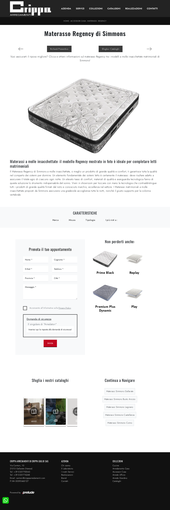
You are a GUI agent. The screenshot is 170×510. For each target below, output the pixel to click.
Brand (63, 478)
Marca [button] (55, 220)
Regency (102, 21)
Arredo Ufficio (119, 474)
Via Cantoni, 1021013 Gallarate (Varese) (21, 467)
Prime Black (105, 273)
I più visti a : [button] (112, 220)
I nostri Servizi (67, 471)
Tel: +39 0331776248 (20, 474)
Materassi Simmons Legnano (119, 407)
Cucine (116, 465)
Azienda (66, 8)
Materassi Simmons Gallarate (119, 391)
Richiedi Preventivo (59, 49)
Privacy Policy (65, 307)
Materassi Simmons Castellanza (119, 414)
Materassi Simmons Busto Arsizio (120, 399)
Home (66, 21)
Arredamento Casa (121, 468)
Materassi (92, 21)
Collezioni (96, 8)
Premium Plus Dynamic (105, 309)
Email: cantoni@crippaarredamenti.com (27, 478)
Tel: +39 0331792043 (20, 471)
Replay (134, 273)
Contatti (152, 8)
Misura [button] (72, 220)
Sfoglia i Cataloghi (110, 49)
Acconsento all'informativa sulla (50, 307)
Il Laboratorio (67, 468)
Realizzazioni (133, 8)
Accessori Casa (78, 21)
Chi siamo (65, 465)
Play (134, 307)
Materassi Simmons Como (119, 422)
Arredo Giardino (120, 478)
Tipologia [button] (90, 220)
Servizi (80, 8)
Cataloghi (113, 8)
